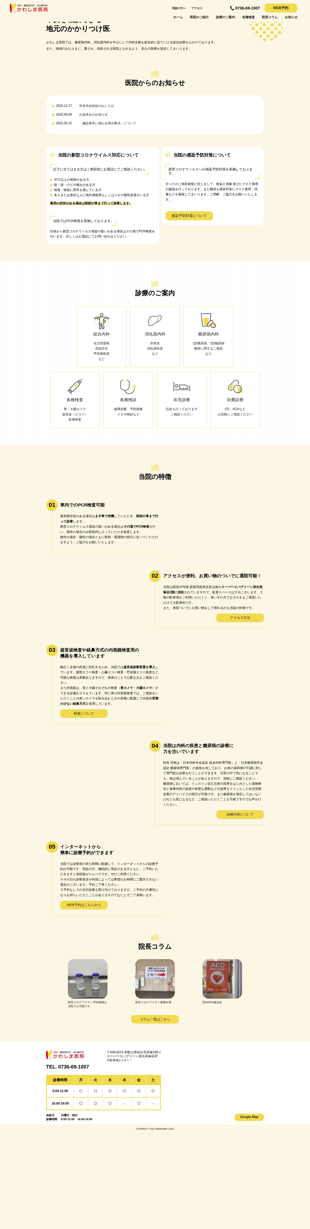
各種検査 (248, 17)
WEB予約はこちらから (84, 1001)
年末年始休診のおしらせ (96, 201)
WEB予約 (281, 8)
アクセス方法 (240, 714)
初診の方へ (179, 8)
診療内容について (240, 910)
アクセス (197, 8)
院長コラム (270, 17)
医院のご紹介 (199, 17)
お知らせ (291, 17)
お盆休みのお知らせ (93, 210)
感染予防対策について (189, 312)
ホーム (178, 17)
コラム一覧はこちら (155, 1115)
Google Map (249, 1213)
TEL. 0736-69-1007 (67, 1162)
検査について (84, 809)
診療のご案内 (225, 17)
